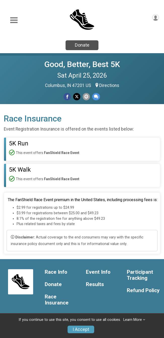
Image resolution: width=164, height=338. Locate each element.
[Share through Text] (96, 96)
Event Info (98, 272)
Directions (109, 85)
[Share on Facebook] (67, 96)
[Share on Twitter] (76, 96)
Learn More (132, 320)
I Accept (81, 329)
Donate (82, 45)
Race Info (56, 272)
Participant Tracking (140, 275)
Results (95, 284)
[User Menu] (155, 17)
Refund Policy (143, 290)
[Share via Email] (86, 96)
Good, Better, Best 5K (82, 64)
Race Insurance (57, 300)
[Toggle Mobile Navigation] (14, 20)
